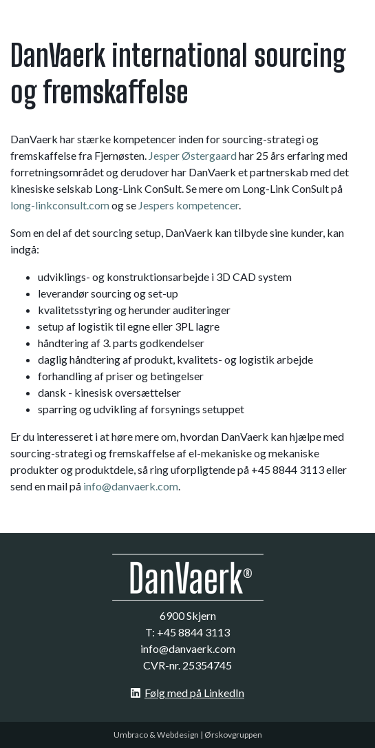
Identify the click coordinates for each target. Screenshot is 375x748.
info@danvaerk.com (130, 485)
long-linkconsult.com (59, 204)
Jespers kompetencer (188, 204)
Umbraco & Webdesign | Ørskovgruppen (188, 734)
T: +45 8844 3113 (187, 631)
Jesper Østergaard (193, 155)
